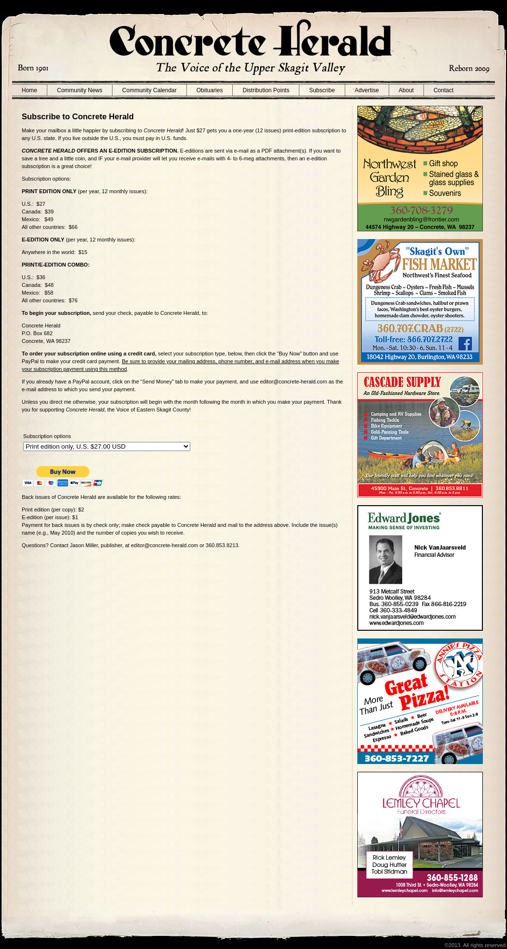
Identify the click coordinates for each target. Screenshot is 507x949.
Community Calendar (149, 90)
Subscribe (322, 90)
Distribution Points (265, 90)
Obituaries (210, 90)
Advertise (367, 90)
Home (29, 90)
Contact (443, 90)
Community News (79, 90)
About (406, 90)
